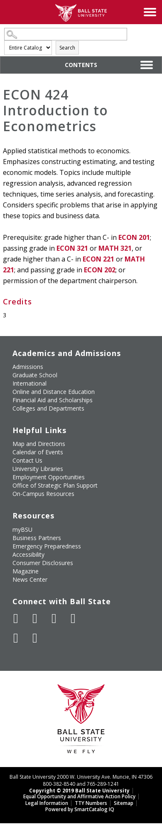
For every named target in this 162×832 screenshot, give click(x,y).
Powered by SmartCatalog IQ (79, 809)
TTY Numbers (91, 803)
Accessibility (28, 554)
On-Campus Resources (43, 494)
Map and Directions (38, 444)
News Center (29, 579)
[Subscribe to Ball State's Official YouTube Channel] (54, 618)
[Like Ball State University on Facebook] (15, 618)
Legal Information (46, 803)
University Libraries (37, 469)
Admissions (27, 367)
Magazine (25, 571)
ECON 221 (98, 259)
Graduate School (34, 375)
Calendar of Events (37, 452)
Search (67, 47)
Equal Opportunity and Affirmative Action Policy (79, 796)
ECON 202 (99, 269)
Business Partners (36, 538)
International (29, 383)
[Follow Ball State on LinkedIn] (15, 637)
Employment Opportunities (48, 477)
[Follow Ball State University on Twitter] (35, 618)
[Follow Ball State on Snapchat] (35, 637)
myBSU (22, 529)
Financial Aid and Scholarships (52, 400)
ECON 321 (72, 248)
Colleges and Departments (48, 408)
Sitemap (123, 803)
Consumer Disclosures (42, 563)
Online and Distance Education (53, 392)
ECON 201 (134, 237)
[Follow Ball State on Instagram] (73, 618)
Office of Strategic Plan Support (55, 485)
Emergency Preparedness (46, 546)
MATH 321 (115, 248)
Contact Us (27, 460)
